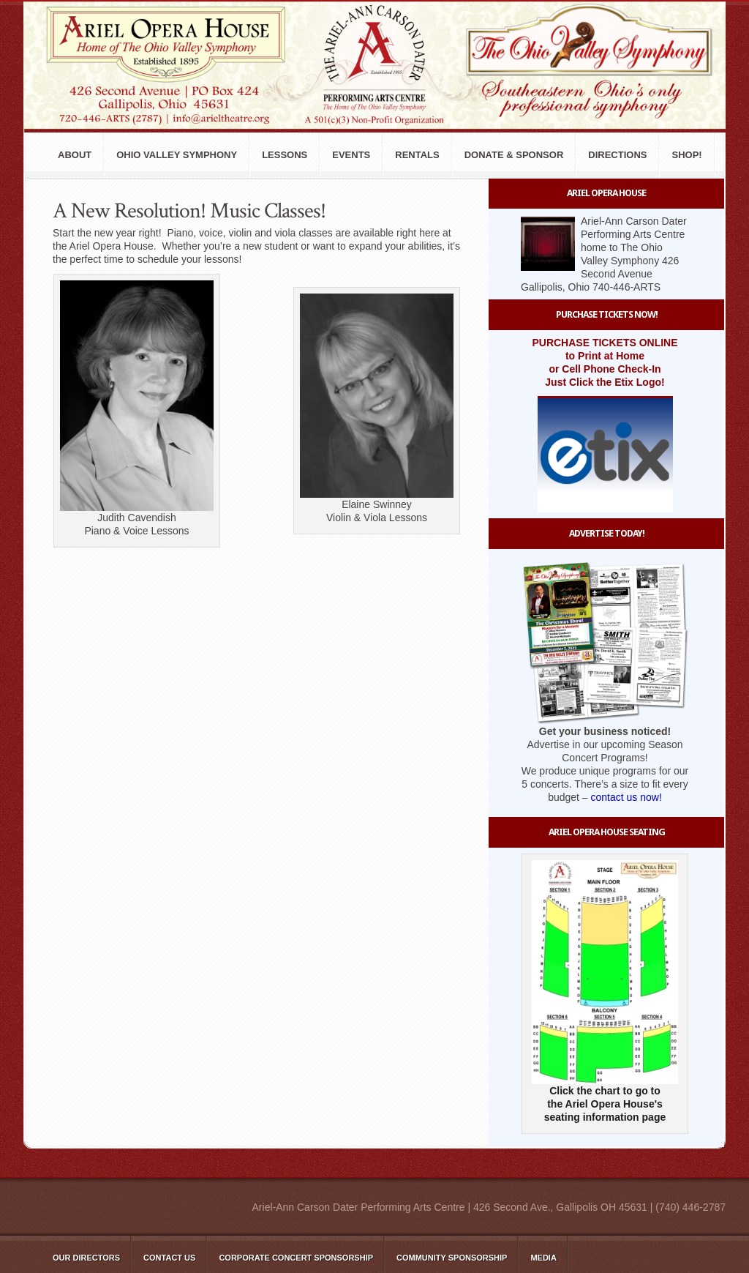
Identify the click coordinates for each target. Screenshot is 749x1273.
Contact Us (169, 1257)
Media (543, 1257)
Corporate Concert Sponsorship (296, 1257)
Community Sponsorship (451, 1257)
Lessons (284, 154)
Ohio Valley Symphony (176, 154)
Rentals (417, 154)
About (74, 154)
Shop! (686, 154)
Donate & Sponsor (514, 154)
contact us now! (626, 797)
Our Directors (86, 1257)
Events (351, 154)
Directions (617, 154)
